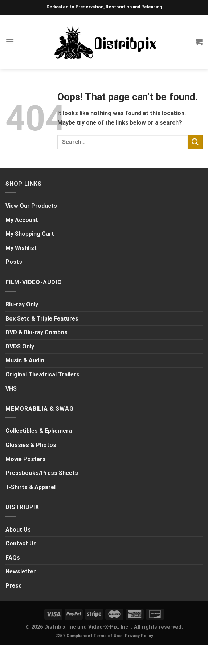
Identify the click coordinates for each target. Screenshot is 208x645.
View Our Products (31, 205)
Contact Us (21, 543)
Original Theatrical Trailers (42, 374)
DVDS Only (19, 346)
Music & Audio (24, 360)
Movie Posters (25, 459)
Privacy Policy (139, 635)
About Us (18, 529)
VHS (11, 388)
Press (13, 585)
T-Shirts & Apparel (30, 487)
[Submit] (195, 142)
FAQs (12, 557)
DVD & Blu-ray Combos (36, 332)
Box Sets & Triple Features (41, 318)
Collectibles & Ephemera (38, 430)
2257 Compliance (72, 635)
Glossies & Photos (30, 445)
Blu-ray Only (21, 304)
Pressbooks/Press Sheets (41, 472)
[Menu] (9, 42)
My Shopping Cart (29, 233)
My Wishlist (21, 248)
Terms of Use (107, 635)
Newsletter (20, 571)
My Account (21, 220)
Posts (13, 261)
